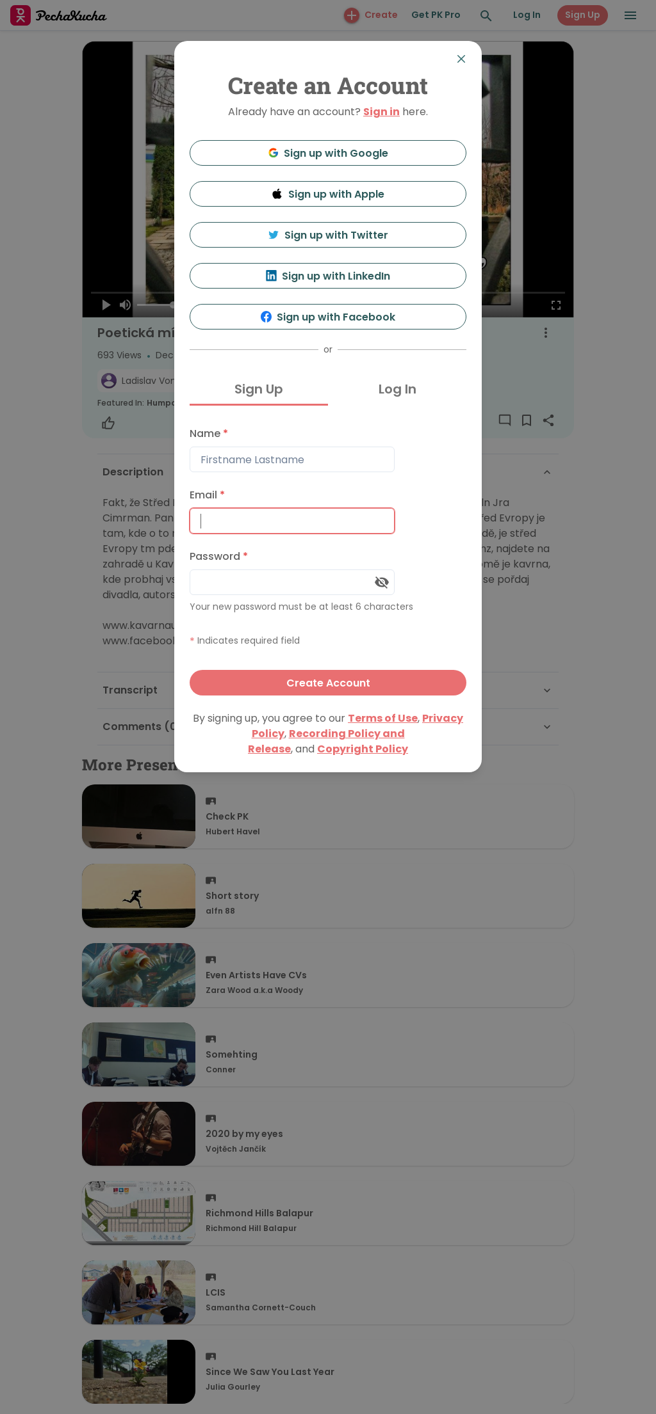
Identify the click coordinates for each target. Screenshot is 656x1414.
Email (207, 495)
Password (219, 556)
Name (209, 433)
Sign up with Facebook (328, 317)
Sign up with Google (328, 153)
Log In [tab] (397, 389)
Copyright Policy (362, 749)
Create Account (328, 683)
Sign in (381, 111)
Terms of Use (383, 718)
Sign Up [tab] (258, 389)
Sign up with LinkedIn (328, 276)
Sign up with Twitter (328, 235)
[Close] (461, 59)
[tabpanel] (328, 558)
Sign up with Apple (328, 194)
